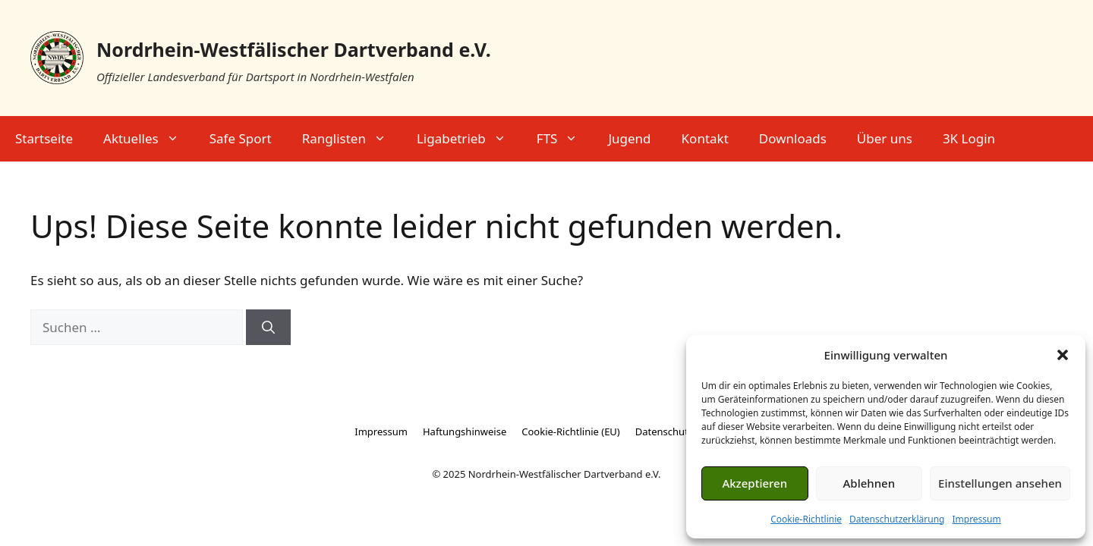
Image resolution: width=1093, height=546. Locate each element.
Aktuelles (148, 139)
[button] (1062, 354)
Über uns (884, 138)
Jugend (629, 138)
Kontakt (705, 138)
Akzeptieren (754, 483)
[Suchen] (268, 327)
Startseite (44, 138)
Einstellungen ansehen (1000, 483)
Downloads (793, 138)
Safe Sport (240, 138)
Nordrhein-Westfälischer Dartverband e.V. (293, 49)
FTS (565, 139)
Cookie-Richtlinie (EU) (570, 431)
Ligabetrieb (469, 139)
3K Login (969, 138)
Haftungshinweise (464, 431)
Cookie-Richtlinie (806, 519)
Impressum (976, 519)
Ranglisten (352, 139)
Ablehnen (869, 483)
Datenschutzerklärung (896, 519)
